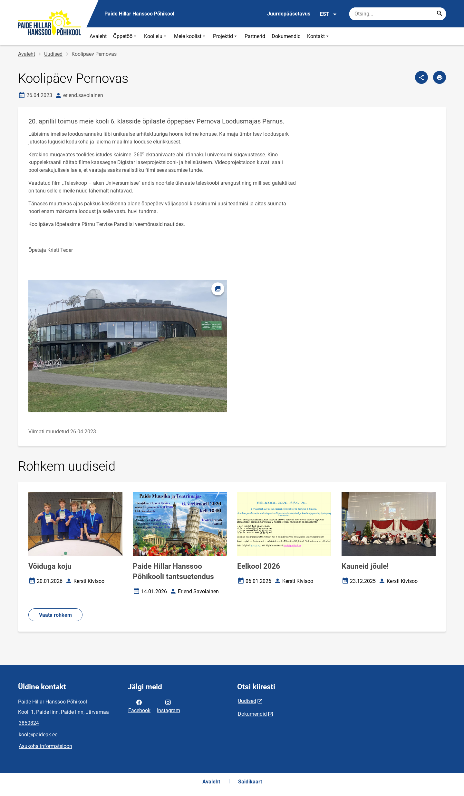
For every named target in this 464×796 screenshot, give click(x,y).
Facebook (139, 705)
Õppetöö (125, 36)
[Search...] (439, 13)
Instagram (168, 705)
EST (328, 14)
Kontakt (318, 36)
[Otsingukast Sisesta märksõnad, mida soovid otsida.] (397, 13)
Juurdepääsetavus (288, 14)
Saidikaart (250, 782)
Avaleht (98, 36)
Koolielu (156, 36)
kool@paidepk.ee (38, 735)
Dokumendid (286, 36)
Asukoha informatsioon (45, 746)
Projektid (225, 36)
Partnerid (255, 36)
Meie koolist (190, 36)
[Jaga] (421, 77)
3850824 (29, 723)
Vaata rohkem (55, 615)
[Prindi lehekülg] (439, 77)
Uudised (53, 54)
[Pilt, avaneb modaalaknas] (127, 346)
